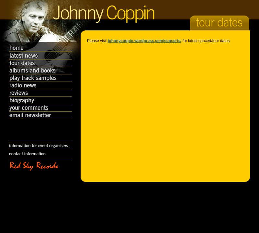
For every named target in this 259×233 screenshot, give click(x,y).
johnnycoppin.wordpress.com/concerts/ (144, 41)
